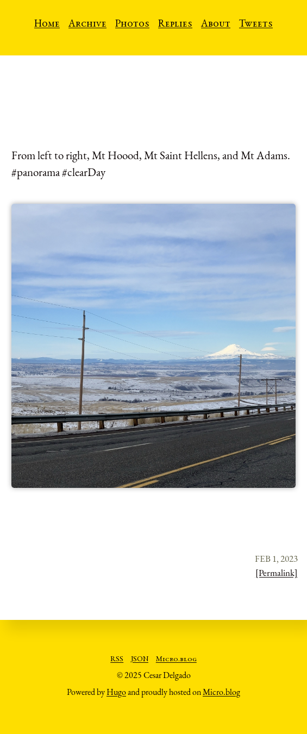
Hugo (116, 692)
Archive (87, 24)
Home (47, 24)
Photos (132, 24)
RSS (116, 659)
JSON (139, 659)
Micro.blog (176, 659)
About (215, 24)
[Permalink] (276, 573)
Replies (175, 24)
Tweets (256, 24)
